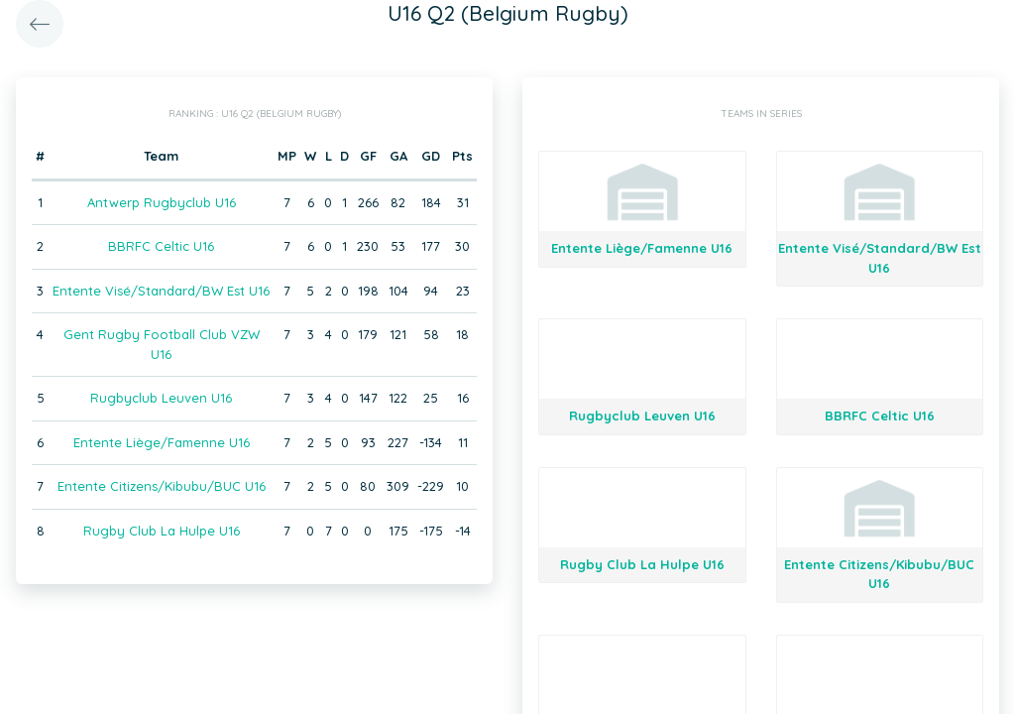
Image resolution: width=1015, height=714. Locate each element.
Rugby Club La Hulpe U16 (161, 530)
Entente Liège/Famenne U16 (161, 442)
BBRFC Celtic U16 (161, 246)
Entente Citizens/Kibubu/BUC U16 (161, 486)
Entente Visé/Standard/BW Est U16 (161, 290)
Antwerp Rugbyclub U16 (161, 202)
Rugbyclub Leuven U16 (161, 398)
